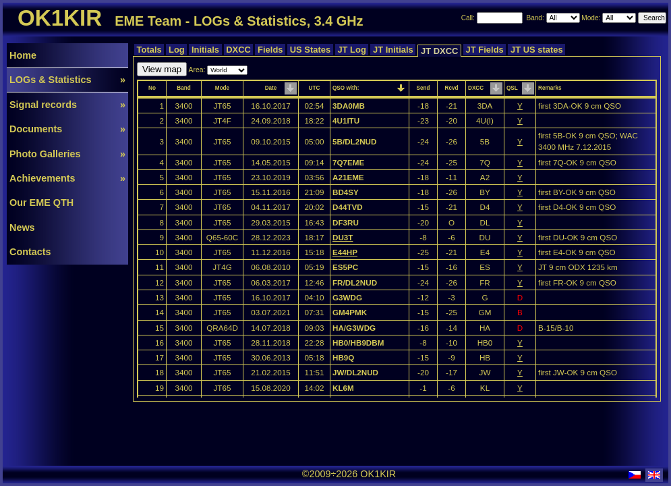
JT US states (536, 50)
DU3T (342, 237)
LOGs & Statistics (67, 79)
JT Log (352, 50)
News (22, 227)
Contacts (30, 251)
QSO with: (345, 88)
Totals (149, 50)
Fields (270, 50)
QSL (512, 88)
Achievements (67, 178)
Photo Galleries (67, 153)
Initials (205, 50)
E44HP (344, 252)
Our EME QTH (41, 202)
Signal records (67, 104)
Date (271, 88)
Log (176, 50)
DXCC (239, 50)
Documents (67, 129)
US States (310, 50)
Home (22, 55)
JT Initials (392, 50)
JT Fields (484, 50)
